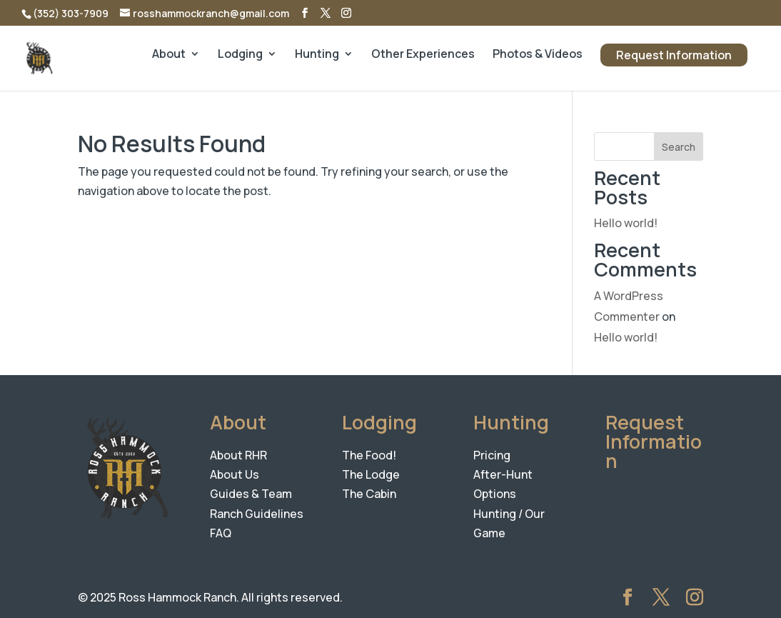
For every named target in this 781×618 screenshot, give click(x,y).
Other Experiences (423, 55)
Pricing (491, 455)
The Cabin (369, 494)
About (169, 55)
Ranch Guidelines (256, 514)
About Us (234, 474)
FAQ (220, 533)
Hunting (317, 55)
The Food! (369, 455)
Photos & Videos (538, 55)
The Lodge (371, 474)
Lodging (240, 55)
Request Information (674, 55)
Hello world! (625, 223)
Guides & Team (251, 494)
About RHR (238, 455)
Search (678, 147)
